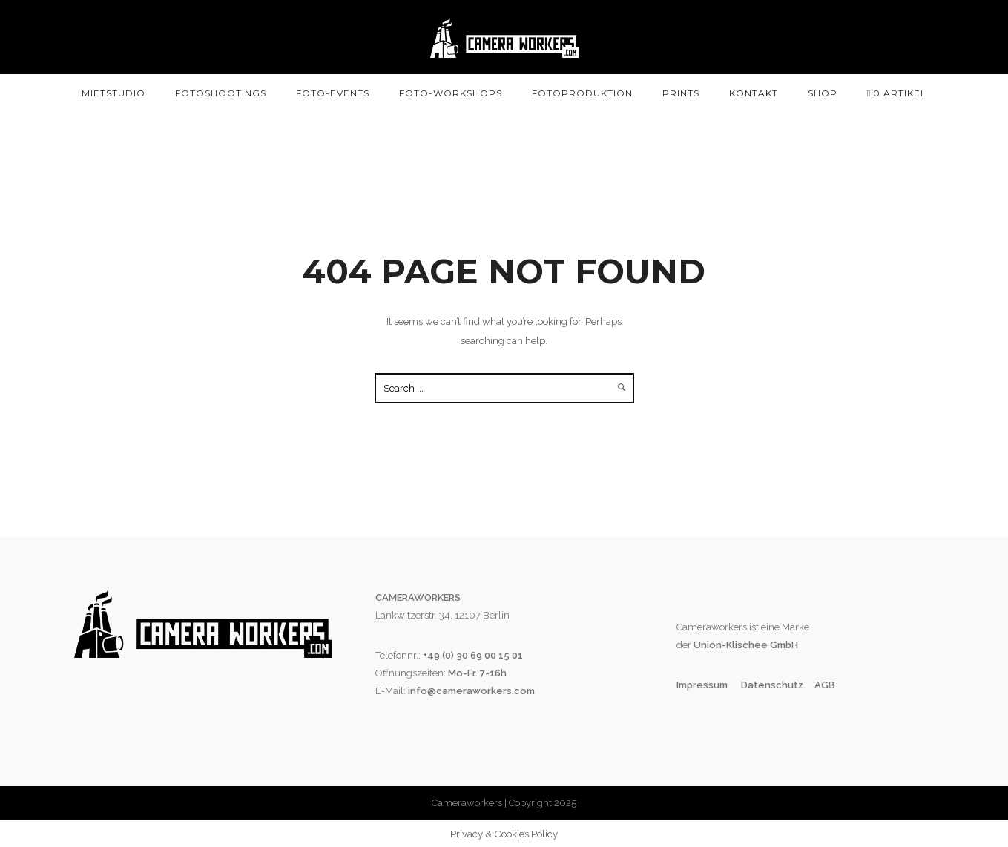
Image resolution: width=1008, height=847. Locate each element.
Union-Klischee (729, 644)
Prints (680, 93)
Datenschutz (772, 685)
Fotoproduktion (582, 93)
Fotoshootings (220, 93)
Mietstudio (113, 93)
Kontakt (753, 93)
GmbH (783, 644)
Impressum (703, 685)
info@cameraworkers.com (471, 690)
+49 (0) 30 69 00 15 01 (473, 655)
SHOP (822, 93)
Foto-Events (332, 93)
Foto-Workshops (450, 93)
